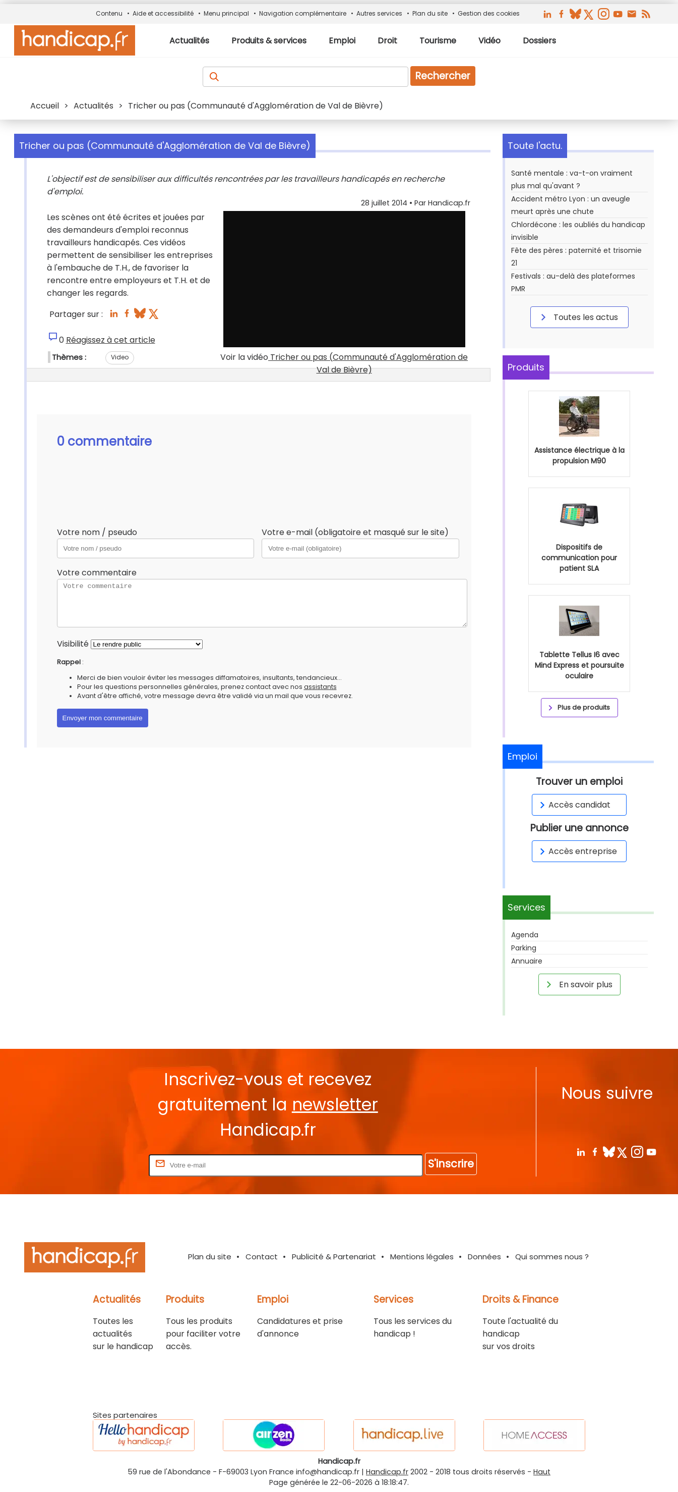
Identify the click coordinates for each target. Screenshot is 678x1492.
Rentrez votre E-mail (106, 1164)
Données (484, 1256)
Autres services (379, 13)
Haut (541, 1472)
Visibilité (73, 644)
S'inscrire (451, 1163)
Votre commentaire (97, 572)
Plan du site (430, 13)
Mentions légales (422, 1256)
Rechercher (442, 76)
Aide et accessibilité (163, 13)
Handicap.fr (387, 1472)
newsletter (335, 1104)
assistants (320, 686)
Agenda (524, 935)
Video (120, 357)
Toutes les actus (577, 317)
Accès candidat (573, 804)
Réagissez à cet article (110, 340)
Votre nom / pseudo (97, 532)
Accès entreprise (576, 851)
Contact (261, 1256)
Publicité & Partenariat (334, 1256)
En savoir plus (577, 984)
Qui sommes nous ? (552, 1256)
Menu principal (226, 13)
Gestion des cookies (489, 13)
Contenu (109, 13)
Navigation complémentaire (302, 13)
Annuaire (526, 961)
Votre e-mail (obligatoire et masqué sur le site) (355, 532)
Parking (523, 948)
